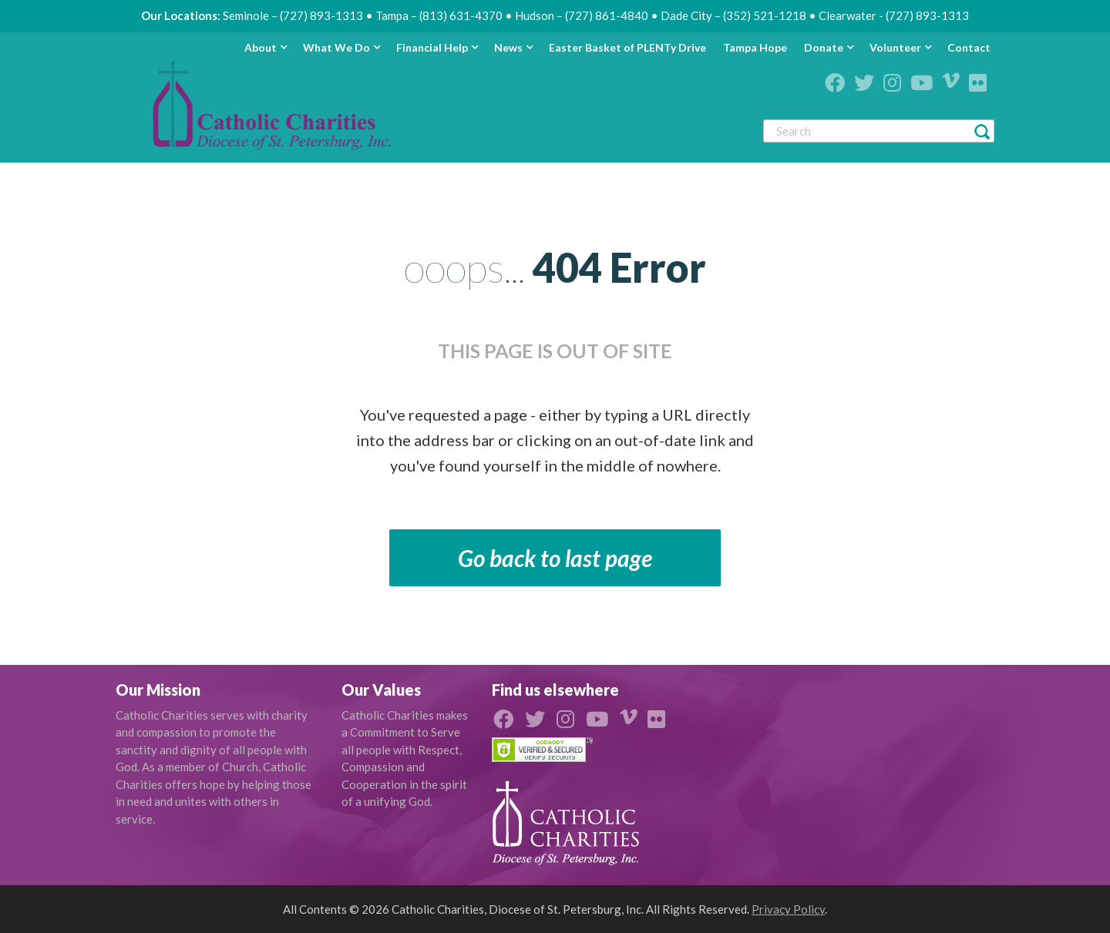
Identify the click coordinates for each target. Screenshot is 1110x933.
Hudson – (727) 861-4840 (581, 15)
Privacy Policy (788, 909)
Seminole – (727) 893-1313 (293, 15)
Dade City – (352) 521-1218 (733, 15)
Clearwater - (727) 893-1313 (894, 15)
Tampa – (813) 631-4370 (439, 15)
